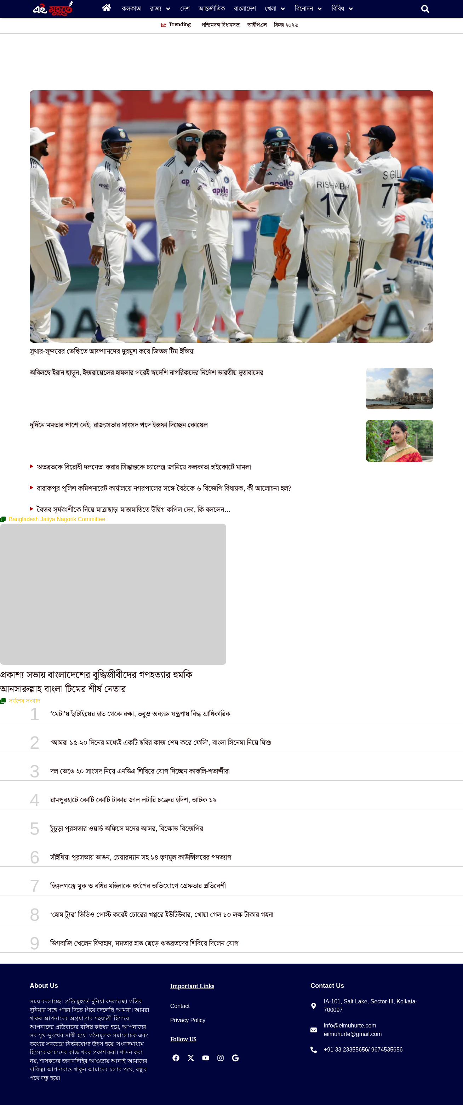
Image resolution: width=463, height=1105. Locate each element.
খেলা (275, 9)
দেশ (185, 9)
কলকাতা (131, 9)
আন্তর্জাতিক (212, 9)
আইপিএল (257, 25)
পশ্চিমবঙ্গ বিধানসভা (220, 25)
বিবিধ (343, 9)
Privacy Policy (188, 1020)
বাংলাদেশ (245, 9)
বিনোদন (309, 9)
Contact (180, 1006)
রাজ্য (160, 9)
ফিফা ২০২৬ (286, 25)
